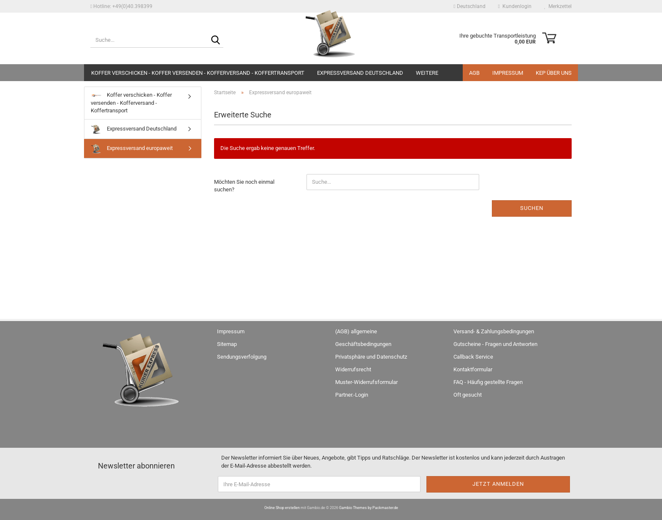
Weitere (427, 73)
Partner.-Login (351, 395)
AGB (474, 73)
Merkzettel (558, 6)
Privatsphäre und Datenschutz (371, 357)
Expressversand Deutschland (360, 73)
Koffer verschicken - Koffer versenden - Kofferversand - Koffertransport (197, 73)
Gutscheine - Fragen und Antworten (495, 344)
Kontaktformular (472, 369)
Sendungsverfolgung (241, 357)
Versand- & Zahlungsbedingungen (493, 331)
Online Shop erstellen (282, 508)
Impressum (507, 73)
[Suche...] (215, 40)
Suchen (531, 208)
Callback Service (473, 357)
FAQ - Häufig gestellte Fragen (488, 382)
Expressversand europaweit (132, 148)
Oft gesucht (467, 395)
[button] (469, 6)
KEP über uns (554, 73)
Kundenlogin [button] (515, 6)
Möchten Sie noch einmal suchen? (244, 186)
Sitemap (227, 344)
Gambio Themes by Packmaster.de (368, 508)
